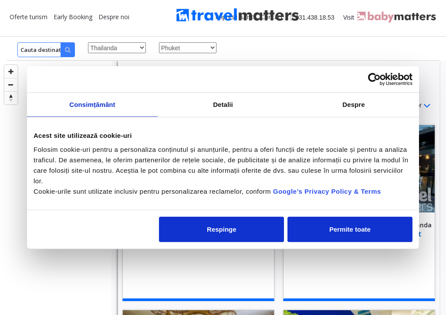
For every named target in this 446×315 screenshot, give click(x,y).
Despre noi (113, 17)
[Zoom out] (10, 84)
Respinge (222, 229)
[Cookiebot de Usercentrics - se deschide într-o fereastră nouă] (374, 79)
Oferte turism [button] (28, 17)
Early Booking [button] (73, 17)
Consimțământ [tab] (92, 104)
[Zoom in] (10, 71)
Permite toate (350, 229)
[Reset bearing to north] (10, 97)
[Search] (46, 49)
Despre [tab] (353, 104)
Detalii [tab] (223, 104)
